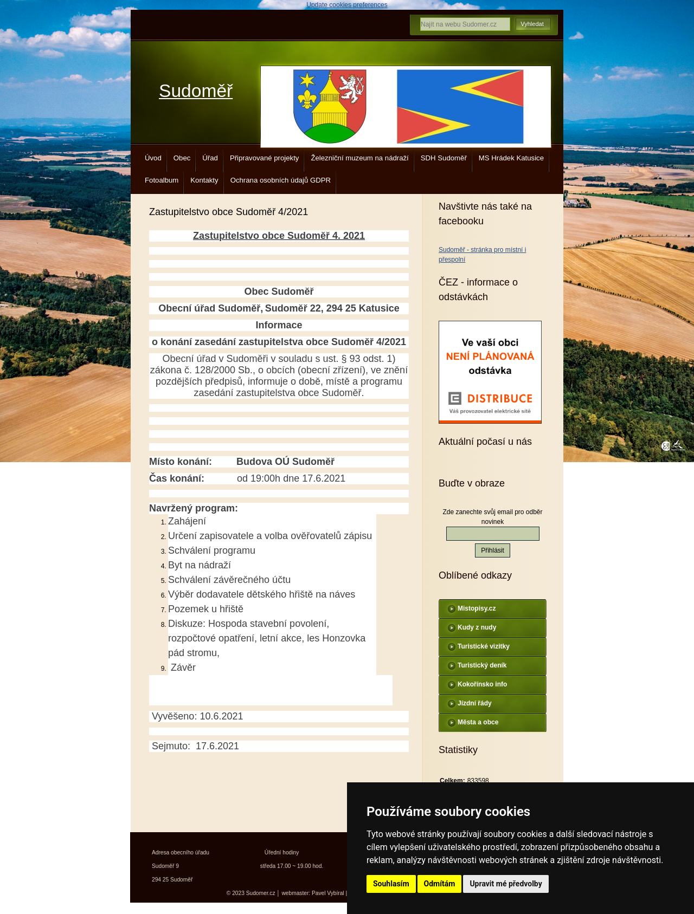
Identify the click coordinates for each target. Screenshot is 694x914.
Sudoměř (196, 91)
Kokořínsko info (482, 684)
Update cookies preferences (346, 5)
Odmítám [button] (439, 883)
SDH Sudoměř (444, 158)
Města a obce (478, 722)
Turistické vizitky (484, 646)
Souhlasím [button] (391, 883)
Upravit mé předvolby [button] (506, 883)
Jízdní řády (475, 703)
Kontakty (204, 180)
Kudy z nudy (477, 627)
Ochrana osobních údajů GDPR (280, 180)
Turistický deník (482, 665)
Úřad (210, 158)
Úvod (153, 158)
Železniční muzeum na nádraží (359, 158)
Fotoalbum (161, 180)
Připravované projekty (264, 158)
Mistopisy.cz (477, 608)
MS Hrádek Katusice (511, 158)
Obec (182, 158)
